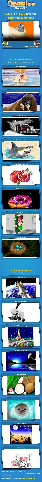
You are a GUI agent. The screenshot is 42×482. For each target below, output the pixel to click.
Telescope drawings (21, 423)
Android (37, 473)
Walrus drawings (21, 91)
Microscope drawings (21, 301)
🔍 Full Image (7, 46)
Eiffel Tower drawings (21, 326)
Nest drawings (21, 237)
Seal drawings (21, 399)
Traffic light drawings (21, 213)
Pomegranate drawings (21, 164)
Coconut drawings (21, 374)
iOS (2, 475)
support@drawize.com (28, 478)
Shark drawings (21, 140)
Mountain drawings (21, 350)
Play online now (20, 471)
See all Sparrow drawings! (32, 46)
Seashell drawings (21, 66)
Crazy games (10, 475)
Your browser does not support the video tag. (21, 31)
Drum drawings (21, 448)
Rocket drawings (21, 277)
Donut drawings (21, 188)
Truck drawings (21, 115)
